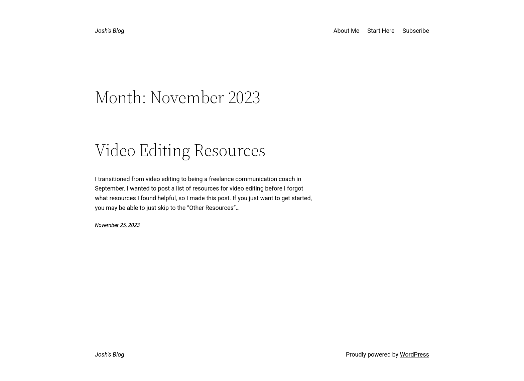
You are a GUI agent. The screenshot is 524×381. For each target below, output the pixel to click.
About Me (347, 30)
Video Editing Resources (180, 150)
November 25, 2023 (117, 225)
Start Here (380, 30)
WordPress (414, 354)
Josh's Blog (109, 30)
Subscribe (415, 30)
